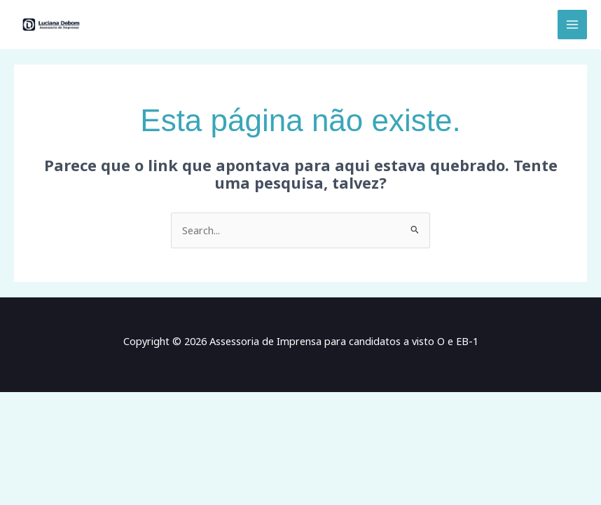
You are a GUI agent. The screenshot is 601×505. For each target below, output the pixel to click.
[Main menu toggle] (572, 24)
